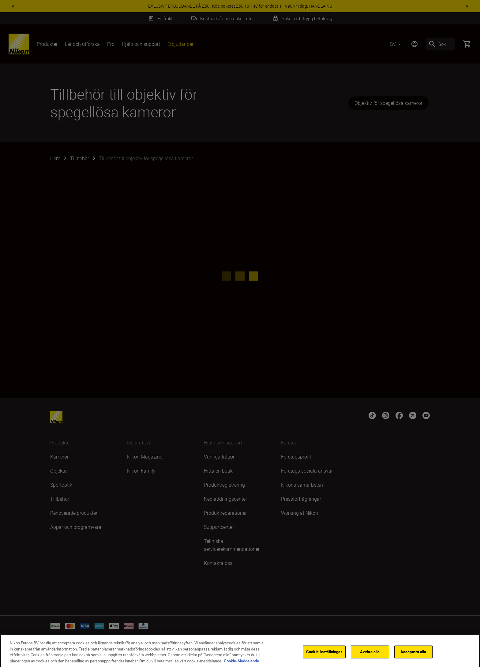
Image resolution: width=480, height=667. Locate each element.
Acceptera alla (413, 658)
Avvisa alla (370, 658)
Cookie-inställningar (324, 658)
